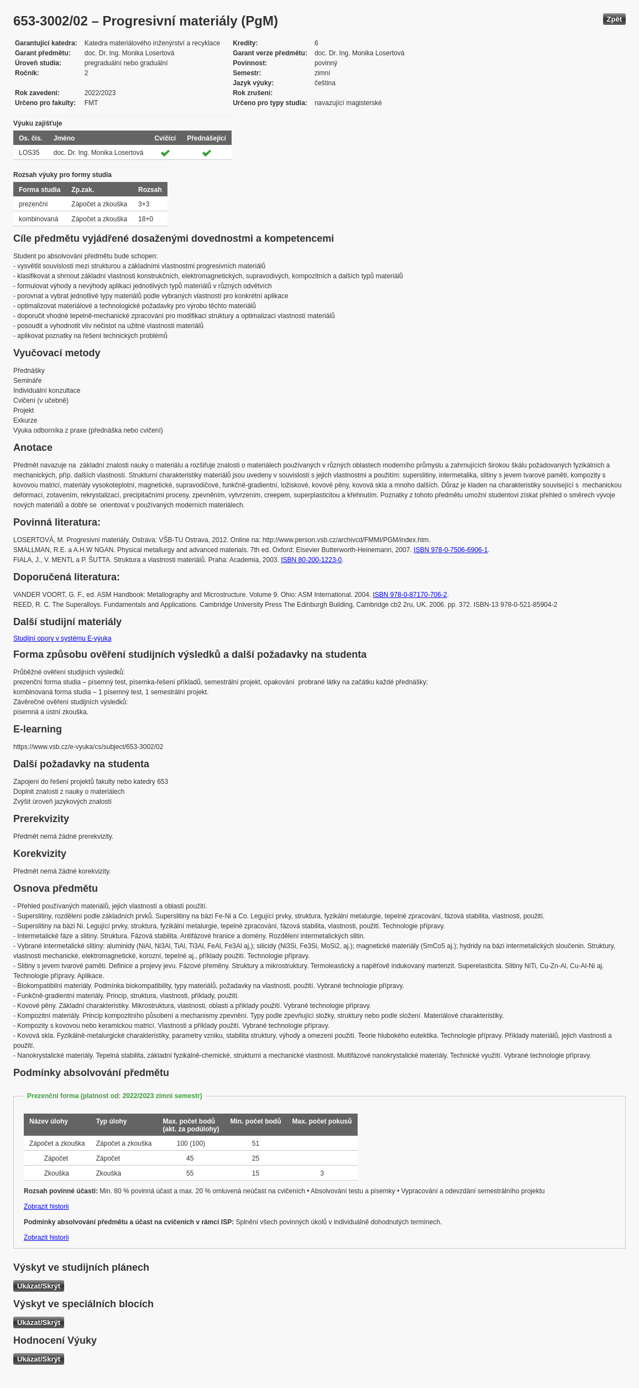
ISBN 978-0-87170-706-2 (410, 595)
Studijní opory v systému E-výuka (62, 638)
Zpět (614, 19)
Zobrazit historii (46, 1206)
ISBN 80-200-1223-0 (311, 560)
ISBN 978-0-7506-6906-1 (450, 550)
